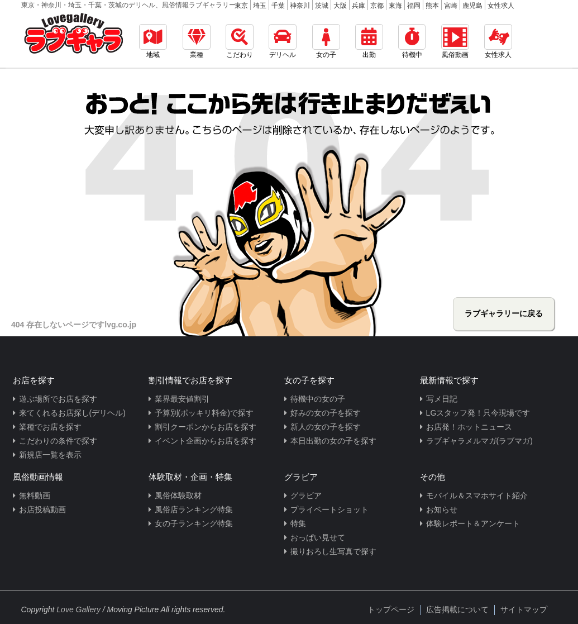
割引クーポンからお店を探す (205, 426)
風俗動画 (455, 41)
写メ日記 (441, 398)
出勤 (369, 41)
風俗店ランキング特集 (194, 509)
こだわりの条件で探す (58, 440)
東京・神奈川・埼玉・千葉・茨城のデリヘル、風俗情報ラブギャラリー (128, 5)
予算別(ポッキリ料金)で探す (204, 412)
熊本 (432, 5)
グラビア (306, 495)
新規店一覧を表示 (50, 454)
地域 (153, 41)
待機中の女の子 (317, 398)
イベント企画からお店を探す (205, 440)
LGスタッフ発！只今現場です (478, 412)
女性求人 (501, 5)
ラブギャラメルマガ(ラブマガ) (479, 440)
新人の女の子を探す (325, 426)
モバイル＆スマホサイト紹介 (477, 495)
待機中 (412, 41)
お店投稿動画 (42, 509)
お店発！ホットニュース (469, 426)
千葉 (278, 5)
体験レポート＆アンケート (473, 523)
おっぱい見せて (317, 537)
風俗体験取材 (178, 495)
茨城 (321, 5)
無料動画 (34, 495)
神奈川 (300, 5)
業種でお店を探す (50, 426)
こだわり (240, 41)
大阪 (340, 5)
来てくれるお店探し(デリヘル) (72, 412)
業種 (197, 41)
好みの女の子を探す (325, 412)
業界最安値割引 (182, 398)
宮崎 (450, 5)
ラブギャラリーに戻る (504, 313)
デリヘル (283, 41)
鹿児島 (472, 5)
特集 (298, 523)
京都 (377, 5)
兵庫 (358, 5)
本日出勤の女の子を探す (333, 440)
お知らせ (441, 509)
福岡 (414, 5)
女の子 (326, 41)
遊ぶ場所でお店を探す (58, 398)
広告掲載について (457, 609)
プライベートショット (329, 509)
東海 (395, 5)
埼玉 (259, 5)
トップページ (390, 609)
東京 (241, 5)
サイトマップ (523, 609)
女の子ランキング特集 (194, 523)
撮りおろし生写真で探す (333, 551)
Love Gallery (78, 609)
